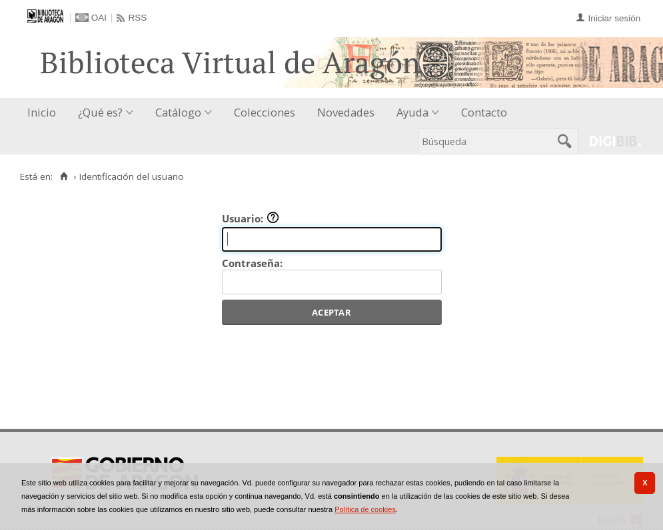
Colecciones (264, 112)
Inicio (41, 112)
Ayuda (412, 112)
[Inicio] (63, 176)
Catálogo (178, 112)
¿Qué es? (100, 112)
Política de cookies (365, 509)
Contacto (484, 112)
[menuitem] (44, 113)
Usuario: (250, 218)
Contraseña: (252, 263)
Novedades (345, 112)
